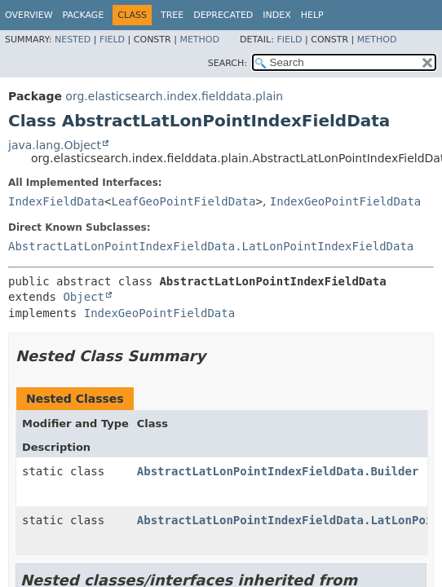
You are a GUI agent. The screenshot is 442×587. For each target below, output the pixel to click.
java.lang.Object (54, 145)
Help (312, 15)
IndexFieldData (56, 201)
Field (112, 39)
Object (83, 296)
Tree (172, 15)
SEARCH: (227, 63)
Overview (29, 15)
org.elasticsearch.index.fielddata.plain (174, 96)
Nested (73, 39)
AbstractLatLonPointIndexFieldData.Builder (278, 471)
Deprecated (223, 15)
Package (83, 15)
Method (199, 39)
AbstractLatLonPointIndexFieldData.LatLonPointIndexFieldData (210, 246)
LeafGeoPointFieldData (183, 201)
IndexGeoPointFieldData (345, 201)
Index (276, 15)
